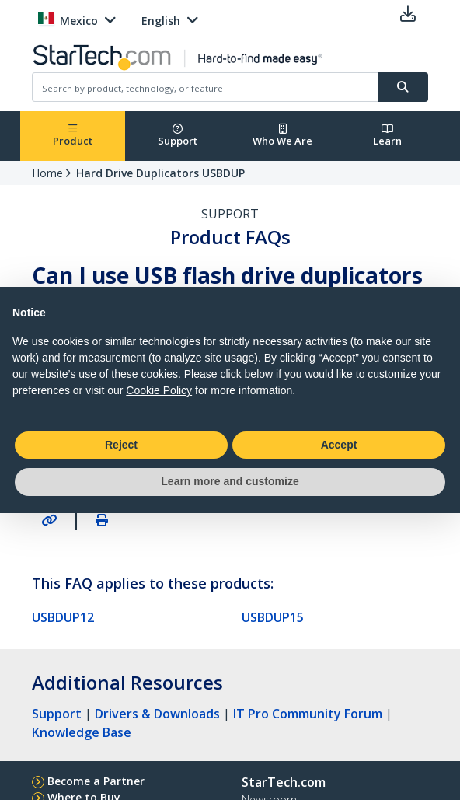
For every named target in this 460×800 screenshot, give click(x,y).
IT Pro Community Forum (307, 713)
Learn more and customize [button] (229, 481)
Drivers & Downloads (157, 713)
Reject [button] (121, 444)
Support (177, 136)
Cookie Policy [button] (159, 390)
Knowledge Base (81, 732)
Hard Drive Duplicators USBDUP (160, 173)
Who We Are (282, 136)
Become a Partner (96, 781)
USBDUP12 (63, 617)
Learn (387, 136)
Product (72, 136)
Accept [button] (339, 444)
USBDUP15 (273, 617)
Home (47, 173)
